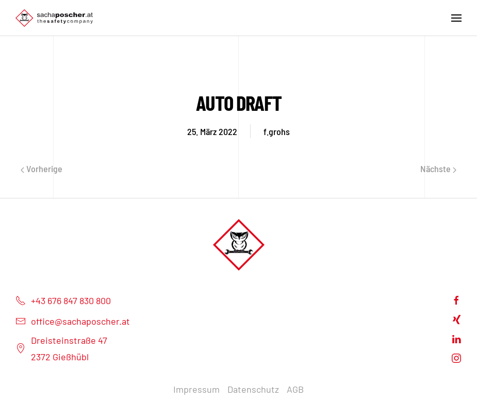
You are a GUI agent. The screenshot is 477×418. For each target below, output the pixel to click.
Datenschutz (253, 389)
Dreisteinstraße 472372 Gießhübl (61, 348)
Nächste (438, 168)
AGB (295, 389)
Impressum (196, 389)
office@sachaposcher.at (72, 321)
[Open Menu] (456, 18)
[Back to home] (54, 18)
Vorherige (41, 168)
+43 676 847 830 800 (63, 300)
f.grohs (277, 131)
